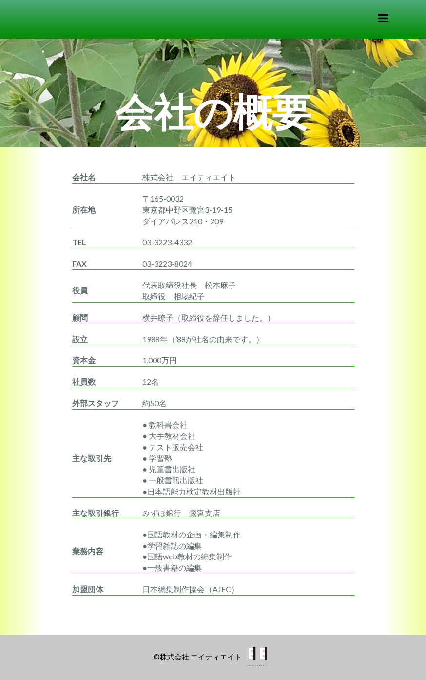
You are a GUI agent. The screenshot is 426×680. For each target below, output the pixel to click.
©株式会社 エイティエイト (198, 656)
